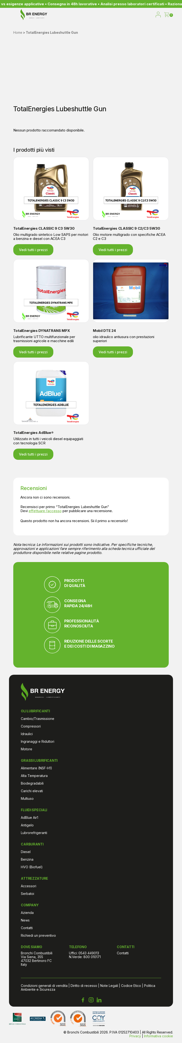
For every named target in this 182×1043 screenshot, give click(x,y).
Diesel (26, 852)
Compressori (31, 726)
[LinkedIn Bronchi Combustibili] (99, 1000)
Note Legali (109, 986)
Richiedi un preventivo (38, 935)
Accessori (28, 886)
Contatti (27, 928)
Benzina (27, 859)
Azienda (27, 913)
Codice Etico (131, 986)
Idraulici (27, 734)
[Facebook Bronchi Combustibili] (82, 1000)
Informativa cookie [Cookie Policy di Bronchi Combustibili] (158, 1036)
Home (17, 32)
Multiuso (27, 798)
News (25, 920)
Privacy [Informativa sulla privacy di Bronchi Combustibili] (135, 1036)
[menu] (12, 15)
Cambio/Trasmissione (37, 719)
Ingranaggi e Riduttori (37, 741)
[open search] (148, 15)
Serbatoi (27, 894)
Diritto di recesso (84, 986)
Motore (26, 749)
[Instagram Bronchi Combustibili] (91, 1000)
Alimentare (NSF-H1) (36, 768)
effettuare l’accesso (45, 511)
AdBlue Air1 (29, 817)
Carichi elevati (32, 791)
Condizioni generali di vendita (44, 986)
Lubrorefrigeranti (34, 833)
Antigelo (27, 825)
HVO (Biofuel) (32, 867)
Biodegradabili (32, 783)
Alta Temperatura (34, 776)
